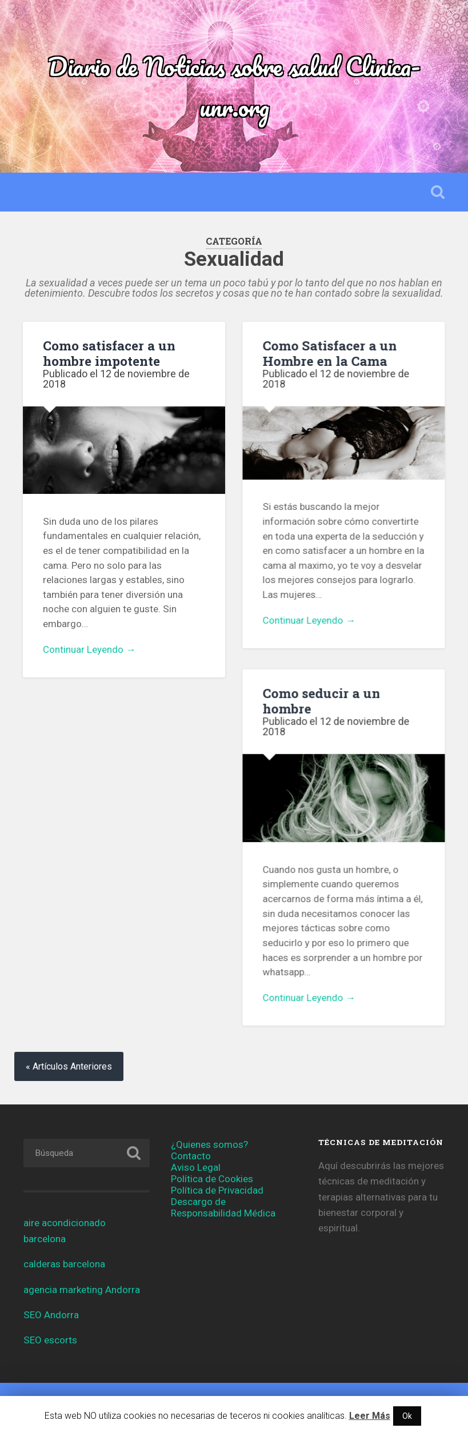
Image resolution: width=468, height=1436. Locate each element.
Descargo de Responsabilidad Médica (223, 1207)
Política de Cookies (212, 1179)
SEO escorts (50, 1340)
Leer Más (369, 1415)
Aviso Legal (196, 1168)
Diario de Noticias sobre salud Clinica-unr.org (234, 86)
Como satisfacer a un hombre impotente (109, 353)
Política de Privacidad (217, 1190)
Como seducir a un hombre (321, 700)
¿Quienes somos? (209, 1145)
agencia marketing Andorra (81, 1289)
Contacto (191, 1156)
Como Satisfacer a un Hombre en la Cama (329, 353)
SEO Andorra (51, 1315)
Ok (407, 1416)
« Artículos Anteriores (69, 1067)
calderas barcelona (64, 1264)
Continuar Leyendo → (89, 649)
